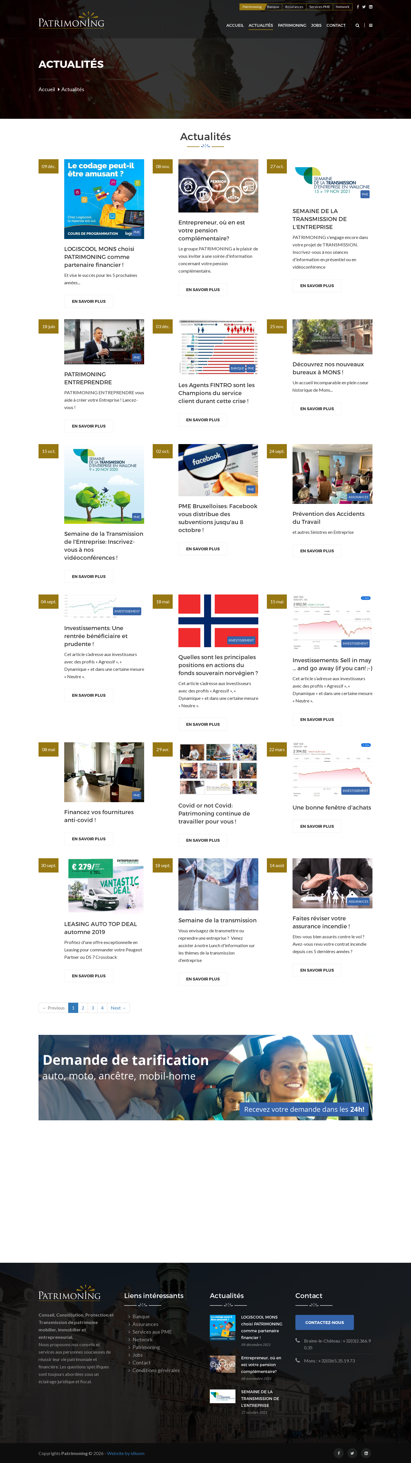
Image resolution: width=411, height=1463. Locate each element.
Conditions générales (156, 1370)
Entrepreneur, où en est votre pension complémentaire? (261, 1364)
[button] (370, 25)
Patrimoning (251, 7)
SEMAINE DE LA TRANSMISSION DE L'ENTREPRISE (260, 1398)
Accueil (235, 25)
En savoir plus (89, 301)
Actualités (261, 25)
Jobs (316, 25)
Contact (336, 25)
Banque (273, 7)
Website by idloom (125, 1453)
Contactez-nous (324, 1322)
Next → (118, 1007)
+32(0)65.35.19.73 (336, 1360)
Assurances (294, 7)
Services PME (319, 7)
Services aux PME (152, 1332)
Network (342, 7)
